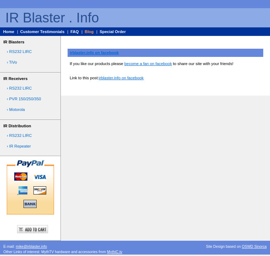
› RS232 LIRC (19, 51)
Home (8, 32)
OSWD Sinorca (254, 247)
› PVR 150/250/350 (24, 99)
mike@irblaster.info (31, 247)
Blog (89, 32)
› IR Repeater (19, 146)
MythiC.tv (114, 252)
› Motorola (16, 109)
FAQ (74, 32)
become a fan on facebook (148, 64)
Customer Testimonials (42, 32)
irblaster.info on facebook (94, 52)
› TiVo (12, 62)
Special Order (113, 32)
